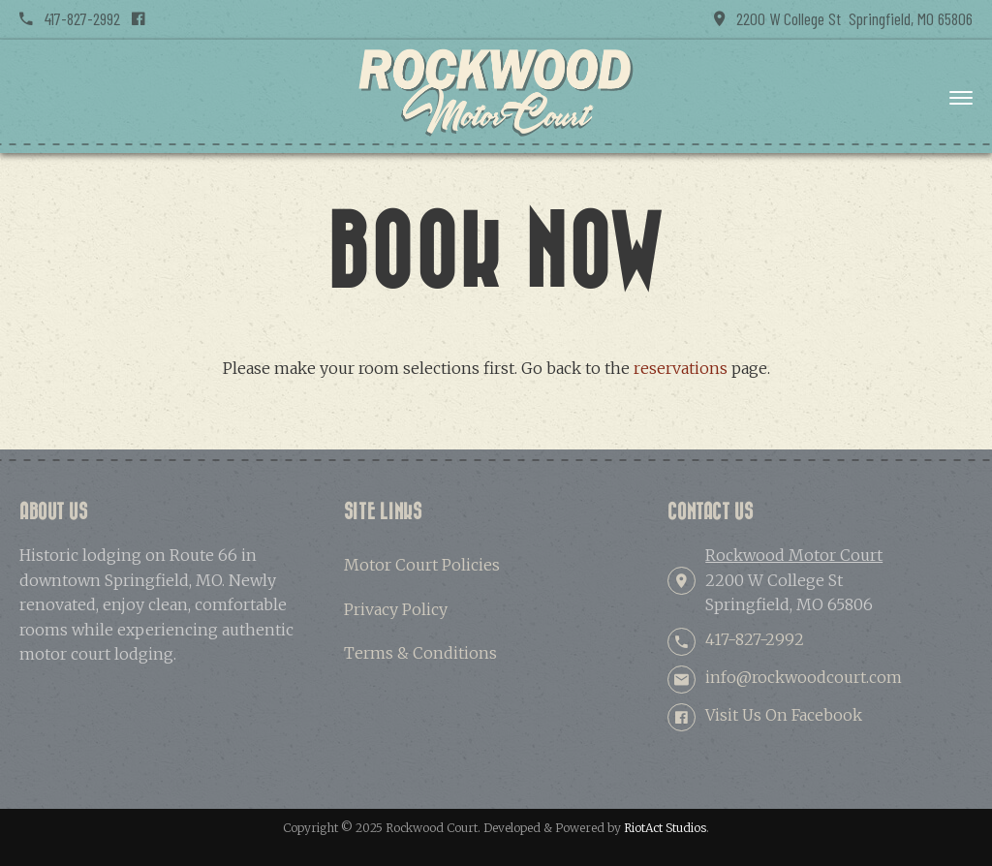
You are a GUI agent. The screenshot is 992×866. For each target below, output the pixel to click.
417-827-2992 (69, 18)
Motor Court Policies (422, 564)
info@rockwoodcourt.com (803, 677)
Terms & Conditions (420, 653)
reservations (681, 368)
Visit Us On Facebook (783, 715)
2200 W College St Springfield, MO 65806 (843, 18)
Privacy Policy (396, 609)
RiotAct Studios (665, 827)
